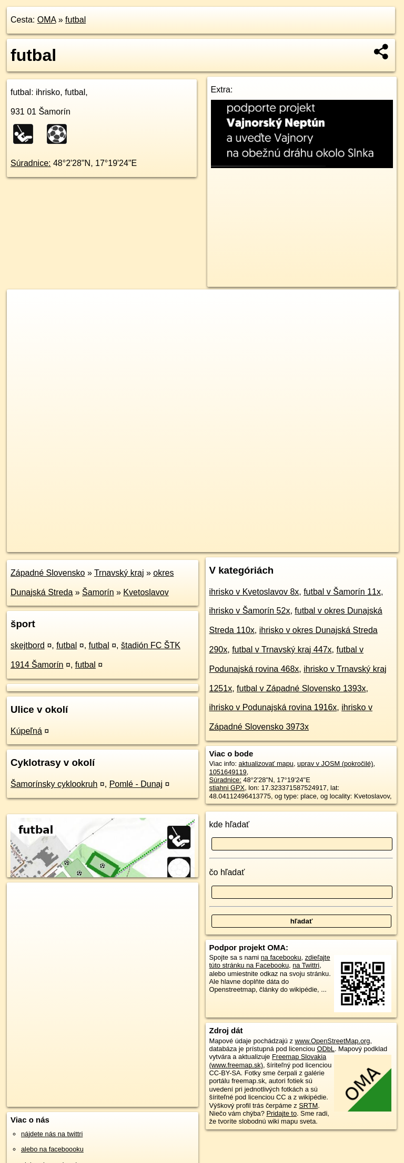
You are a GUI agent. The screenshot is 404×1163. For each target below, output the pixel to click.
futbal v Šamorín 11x (342, 591)
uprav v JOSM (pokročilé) (335, 763)
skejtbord (28, 645)
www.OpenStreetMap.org (332, 1041)
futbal (75, 19)
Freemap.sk (271, 544)
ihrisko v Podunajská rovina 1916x (273, 707)
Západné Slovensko (48, 572)
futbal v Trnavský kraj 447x (281, 649)
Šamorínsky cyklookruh (54, 784)
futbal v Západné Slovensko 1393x (301, 688)
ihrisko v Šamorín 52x (249, 610)
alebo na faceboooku (52, 1149)
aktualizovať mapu (266, 763)
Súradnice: (31, 163)
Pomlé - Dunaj (136, 784)
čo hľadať (227, 872)
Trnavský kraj (119, 572)
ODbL (325, 1049)
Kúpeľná (26, 730)
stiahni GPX (227, 788)
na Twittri (305, 965)
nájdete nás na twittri (52, 1134)
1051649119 (228, 772)
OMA (46, 19)
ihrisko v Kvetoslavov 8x (254, 591)
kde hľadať (229, 824)
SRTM (308, 1105)
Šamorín (98, 592)
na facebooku (281, 957)
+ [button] (25, 307)
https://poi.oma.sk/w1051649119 (350, 544)
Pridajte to (281, 1113)
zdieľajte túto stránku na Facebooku (269, 961)
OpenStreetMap (216, 544)
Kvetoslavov (145, 592)
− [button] (25, 323)
